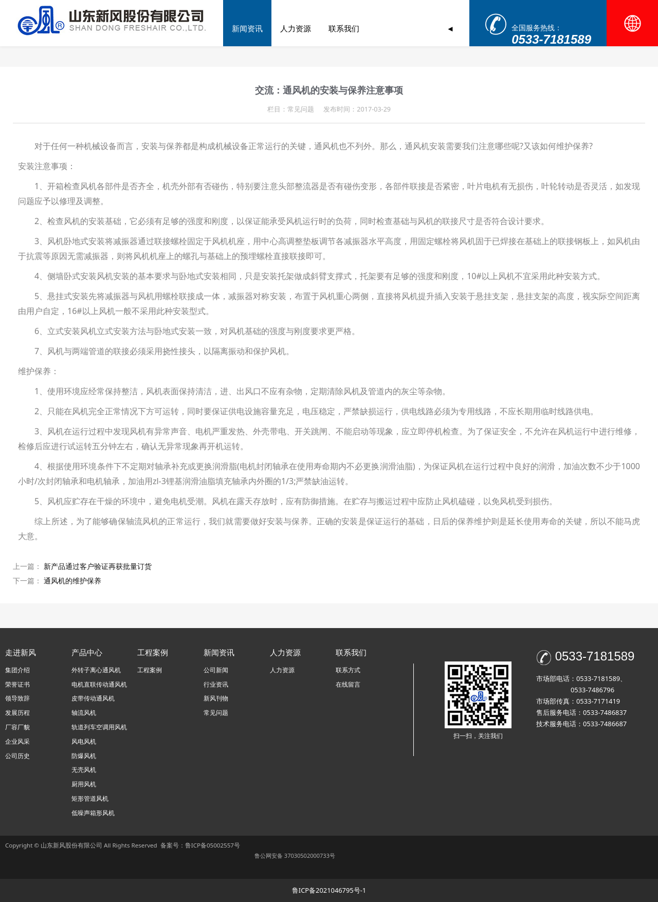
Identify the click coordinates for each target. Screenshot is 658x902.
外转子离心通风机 (96, 670)
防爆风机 (83, 756)
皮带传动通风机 (93, 698)
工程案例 (365, 28)
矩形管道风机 (89, 798)
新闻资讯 (413, 28)
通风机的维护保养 (72, 580)
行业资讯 (216, 684)
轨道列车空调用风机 (99, 727)
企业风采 (17, 741)
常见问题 (216, 712)
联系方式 (348, 670)
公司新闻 (216, 670)
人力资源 (282, 670)
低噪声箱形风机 (93, 813)
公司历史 (17, 756)
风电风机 (83, 741)
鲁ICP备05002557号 (212, 845)
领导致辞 (17, 698)
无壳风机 (83, 770)
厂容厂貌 (17, 727)
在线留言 (348, 684)
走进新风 (268, 28)
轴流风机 (83, 712)
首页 (227, 28)
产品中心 (316, 28)
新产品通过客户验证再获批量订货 (98, 566)
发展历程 (17, 712)
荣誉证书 (17, 684)
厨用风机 (83, 784)
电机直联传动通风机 (99, 684)
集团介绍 (17, 670)
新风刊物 (216, 698)
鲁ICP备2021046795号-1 (329, 890)
